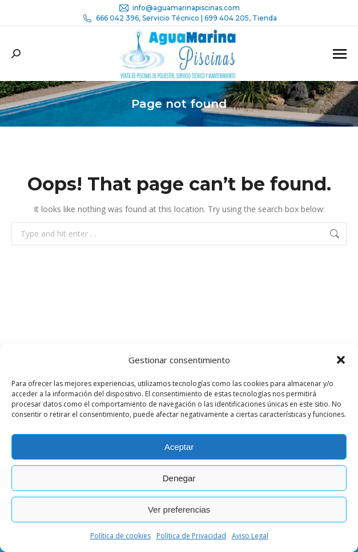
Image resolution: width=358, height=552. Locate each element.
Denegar (179, 478)
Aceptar (179, 447)
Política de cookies (120, 536)
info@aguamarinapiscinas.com (179, 8)
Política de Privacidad (191, 536)
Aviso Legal (250, 536)
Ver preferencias (179, 509)
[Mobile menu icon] (340, 53)
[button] (341, 360)
